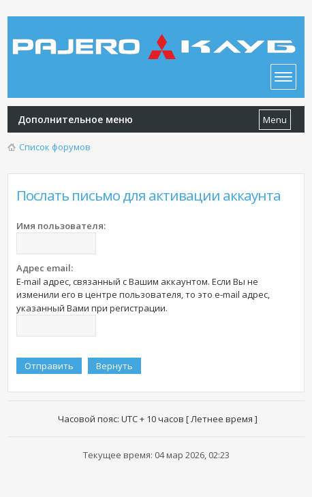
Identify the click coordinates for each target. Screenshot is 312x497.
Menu (275, 120)
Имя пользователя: (61, 226)
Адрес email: (44, 268)
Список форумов (55, 147)
